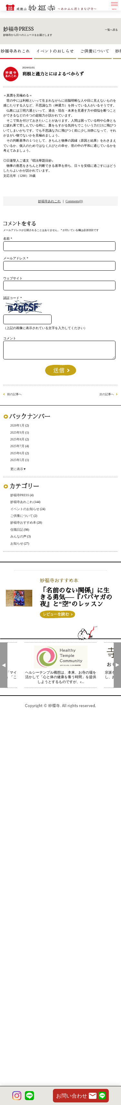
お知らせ (23, 810)
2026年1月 (24, 644)
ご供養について (97, 57)
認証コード (19, 476)
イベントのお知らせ (36, 758)
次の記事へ (99, 610)
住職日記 (23, 790)
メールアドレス (24, 422)
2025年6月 (24, 685)
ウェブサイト (21, 449)
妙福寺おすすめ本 (33, 779)
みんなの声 (25, 800)
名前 (11, 396)
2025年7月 (24, 675)
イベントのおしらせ (57, 57)
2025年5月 (24, 696)
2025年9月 (24, 654)
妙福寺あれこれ (17, 57)
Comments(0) (82, 344)
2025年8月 (24, 665)
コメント (16, 535)
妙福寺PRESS (28, 738)
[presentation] (3, 1036)
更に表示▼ (25, 708)
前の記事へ (21, 610)
